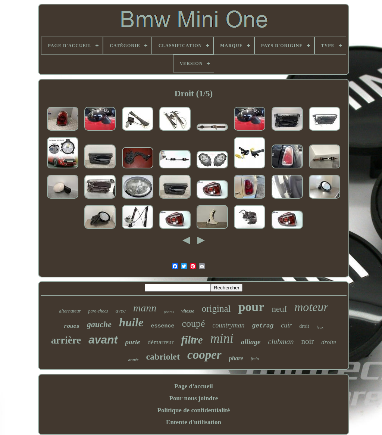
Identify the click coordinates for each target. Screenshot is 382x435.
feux (320, 327)
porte (132, 342)
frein (255, 358)
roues (71, 326)
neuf (279, 309)
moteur (311, 307)
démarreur (161, 342)
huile (131, 322)
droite (328, 342)
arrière (66, 340)
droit (304, 326)
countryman (229, 325)
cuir (286, 325)
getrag (263, 326)
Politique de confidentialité (193, 410)
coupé (193, 323)
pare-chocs (98, 311)
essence (163, 326)
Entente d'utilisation (193, 422)
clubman (281, 342)
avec (120, 311)
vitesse (187, 311)
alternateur (70, 311)
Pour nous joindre (193, 398)
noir (307, 341)
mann (144, 308)
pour (251, 307)
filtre (192, 340)
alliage (251, 342)
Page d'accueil (193, 386)
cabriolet (163, 356)
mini (222, 338)
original (216, 309)
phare (236, 358)
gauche (99, 324)
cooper (204, 354)
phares (169, 312)
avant (103, 339)
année (133, 359)
